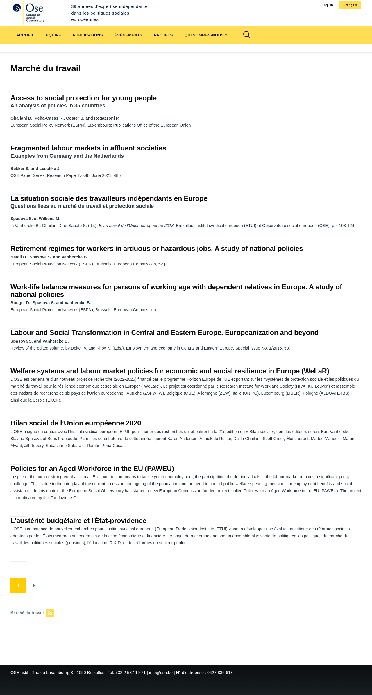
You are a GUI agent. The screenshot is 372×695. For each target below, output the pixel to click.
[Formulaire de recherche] (246, 35)
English (327, 5)
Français (350, 5)
